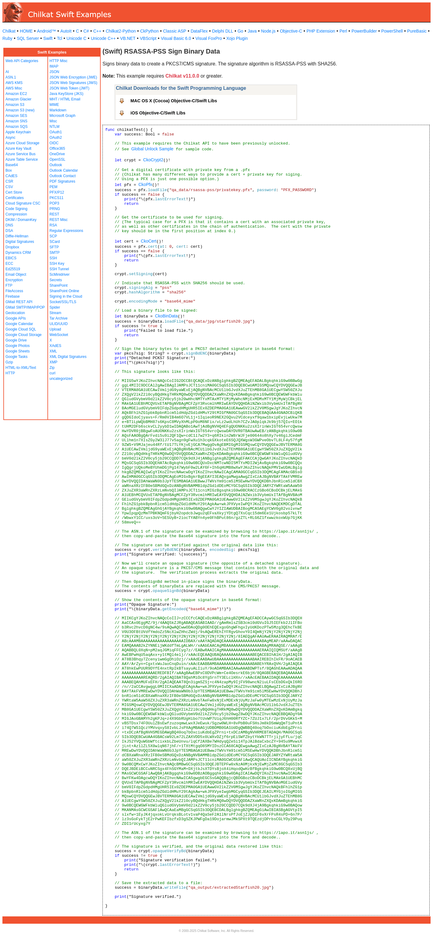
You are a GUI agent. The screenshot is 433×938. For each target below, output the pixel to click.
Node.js (268, 31)
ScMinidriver (60, 274)
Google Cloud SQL (20, 329)
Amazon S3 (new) (19, 110)
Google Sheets (17, 351)
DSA (9, 231)
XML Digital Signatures (68, 357)
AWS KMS (14, 83)
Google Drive (16, 340)
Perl (343, 31)
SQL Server (28, 38)
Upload (55, 329)
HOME (26, 31)
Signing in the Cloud (66, 296)
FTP (8, 285)
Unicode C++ (103, 38)
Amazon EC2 (16, 94)
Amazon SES (16, 116)
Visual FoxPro (209, 38)
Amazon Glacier (18, 99)
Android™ (46, 31)
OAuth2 (56, 137)
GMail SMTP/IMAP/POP (25, 307)
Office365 (57, 148)
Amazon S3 (14, 105)
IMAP (54, 66)
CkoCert (148, 241)
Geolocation (15, 313)
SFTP (54, 247)
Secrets (56, 280)
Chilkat (9, 31)
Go (240, 31)
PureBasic (417, 31)
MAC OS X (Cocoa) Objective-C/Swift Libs (173, 100)
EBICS (10, 258)
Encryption (14, 280)
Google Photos (17, 346)
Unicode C (76, 38)
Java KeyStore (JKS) (66, 94)
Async (10, 137)
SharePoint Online (64, 291)
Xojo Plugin (237, 38)
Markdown (58, 110)
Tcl (59, 38)
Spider (55, 307)
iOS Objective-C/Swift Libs (157, 112)
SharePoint (59, 285)
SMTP (55, 252)
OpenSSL (57, 159)
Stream (55, 313)
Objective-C (291, 31)
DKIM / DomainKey (20, 220)
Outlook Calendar (64, 170)
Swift (47, 38)
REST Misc (59, 220)
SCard (55, 242)
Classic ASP (174, 31)
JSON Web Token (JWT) (69, 88)
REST (54, 214)
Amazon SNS (16, 121)
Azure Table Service (21, 159)
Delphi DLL (222, 31)
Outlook (56, 165)
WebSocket (59, 335)
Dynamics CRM (18, 252)
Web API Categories (21, 61)
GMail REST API (18, 302)
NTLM (55, 126)
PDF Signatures (62, 181)
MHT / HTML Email (65, 99)
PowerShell (392, 31)
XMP (53, 362)
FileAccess (14, 291)
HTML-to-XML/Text (20, 368)
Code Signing (16, 209)
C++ (97, 31)
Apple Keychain (18, 132)
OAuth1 (56, 132)
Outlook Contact (63, 176)
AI (7, 72)
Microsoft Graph (62, 116)
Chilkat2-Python (121, 31)
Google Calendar (19, 324)
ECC (9, 263)
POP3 (54, 203)
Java (252, 31)
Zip (52, 368)
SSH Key (57, 263)
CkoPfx (145, 184)
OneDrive (57, 154)
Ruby (7, 38)
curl (52, 373)
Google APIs (15, 318)
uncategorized (61, 378)
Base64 (11, 165)
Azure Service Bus (20, 154)
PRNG (55, 209)
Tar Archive (59, 318)
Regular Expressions (66, 231)
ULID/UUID (59, 324)
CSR (9, 181)
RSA (53, 225)
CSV (9, 187)
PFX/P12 (57, 192)
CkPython (149, 31)
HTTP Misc (59, 61)
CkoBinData (166, 315)
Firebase (12, 296)
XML (53, 351)
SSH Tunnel (59, 269)
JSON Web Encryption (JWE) (73, 77)
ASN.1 (10, 77)
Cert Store (13, 192)
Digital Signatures (19, 242)
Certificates (14, 198)
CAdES (11, 176)
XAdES (55, 346)
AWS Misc (13, 88)
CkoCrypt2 (153, 159)
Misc (53, 121)
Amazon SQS (16, 126)
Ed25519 (12, 269)
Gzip (9, 362)
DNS (9, 225)
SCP (53, 236)
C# (86, 31)
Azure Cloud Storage (22, 143)
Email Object (15, 274)
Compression (16, 214)
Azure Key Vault (18, 148)
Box (8, 170)
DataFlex (199, 31)
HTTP (10, 373)
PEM (53, 187)
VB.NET (128, 38)
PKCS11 (57, 198)
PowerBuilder (364, 31)
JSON (54, 72)
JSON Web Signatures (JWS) (73, 83)
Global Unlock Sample (152, 148)
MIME (54, 105)
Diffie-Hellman (16, 236)
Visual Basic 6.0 (176, 38)
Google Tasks (16, 357)
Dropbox (12, 247)
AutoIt (66, 31)
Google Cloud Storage (23, 335)
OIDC (54, 143)
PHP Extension (321, 31)
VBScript (148, 38)
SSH (53, 258)
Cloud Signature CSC (22, 203)
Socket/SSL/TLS (63, 302)
